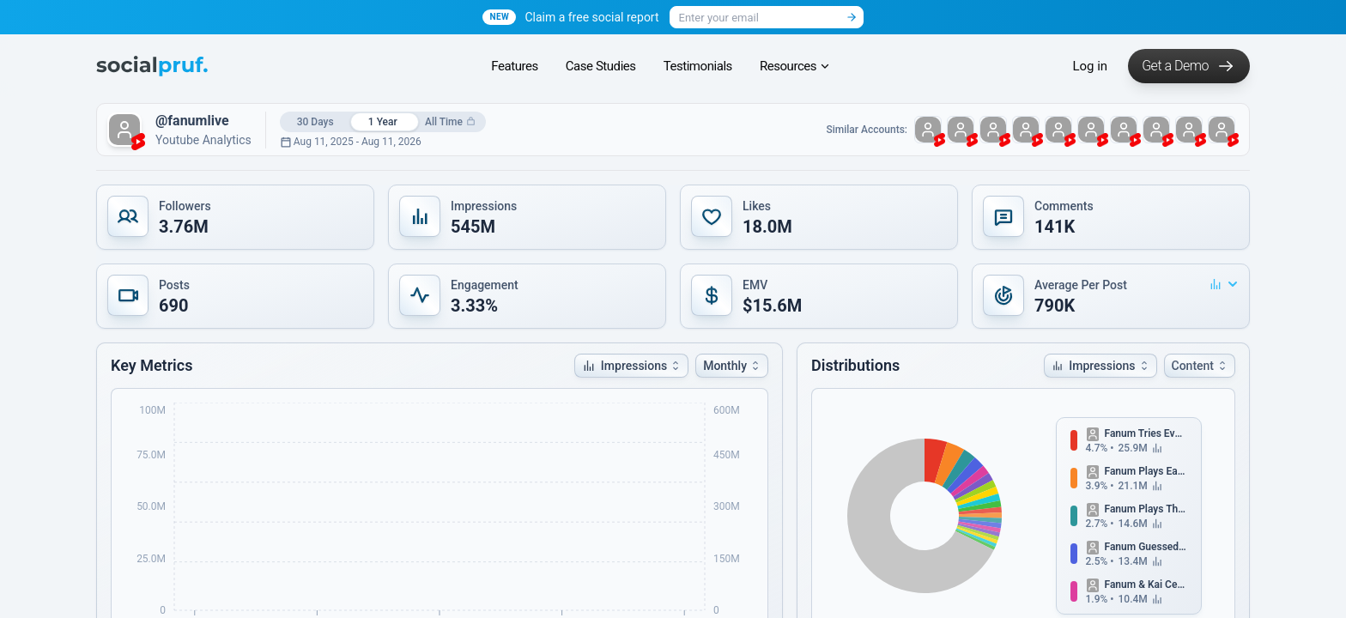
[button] (235, 217)
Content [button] (1200, 366)
